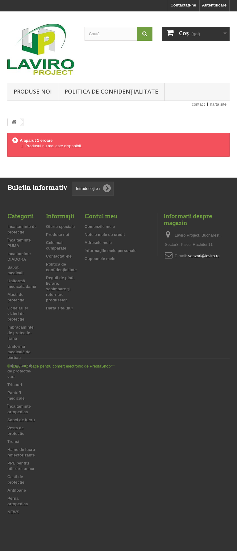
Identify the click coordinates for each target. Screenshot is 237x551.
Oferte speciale (60, 226)
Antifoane (16, 490)
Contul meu (101, 216)
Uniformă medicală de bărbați (18, 352)
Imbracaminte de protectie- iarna (20, 333)
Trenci (13, 441)
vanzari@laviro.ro (203, 256)
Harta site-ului (59, 308)
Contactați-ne (183, 5)
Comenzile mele (100, 226)
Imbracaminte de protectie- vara (20, 371)
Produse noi (33, 91)
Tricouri (14, 384)
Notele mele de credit (105, 234)
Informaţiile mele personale (110, 250)
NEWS (13, 512)
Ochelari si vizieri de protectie (17, 314)
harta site (218, 104)
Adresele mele (98, 242)
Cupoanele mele (100, 258)
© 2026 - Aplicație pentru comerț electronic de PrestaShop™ (61, 534)
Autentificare (214, 5)
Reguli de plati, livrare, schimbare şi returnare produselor (60, 289)
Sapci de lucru (21, 420)
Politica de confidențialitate (111, 91)
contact (198, 104)
